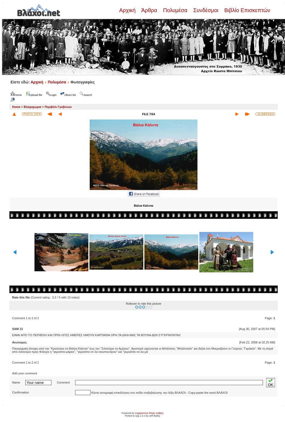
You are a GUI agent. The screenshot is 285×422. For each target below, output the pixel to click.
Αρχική (128, 10)
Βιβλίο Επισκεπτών (246, 10)
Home (16, 106)
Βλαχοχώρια (32, 106)
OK (270, 382)
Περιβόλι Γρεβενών (58, 106)
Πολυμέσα (175, 10)
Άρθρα (149, 10)
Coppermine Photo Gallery (149, 413)
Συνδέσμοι (206, 10)
